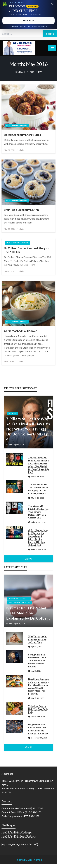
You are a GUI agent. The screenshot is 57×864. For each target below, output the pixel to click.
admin (21, 150)
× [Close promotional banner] (52, 3)
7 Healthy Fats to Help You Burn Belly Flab (38, 709)
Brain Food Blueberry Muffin (21, 209)
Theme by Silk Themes (28, 859)
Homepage (20, 72)
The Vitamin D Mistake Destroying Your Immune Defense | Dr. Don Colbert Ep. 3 (38, 512)
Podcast (13, 413)
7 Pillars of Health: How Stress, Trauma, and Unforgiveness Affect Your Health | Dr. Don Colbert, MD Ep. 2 (38, 464)
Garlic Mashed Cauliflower (20, 331)
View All (28, 559)
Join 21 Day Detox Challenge (16, 832)
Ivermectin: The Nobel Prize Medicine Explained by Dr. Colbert (28, 613)
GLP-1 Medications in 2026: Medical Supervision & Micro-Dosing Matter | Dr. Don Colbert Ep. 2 (38, 537)
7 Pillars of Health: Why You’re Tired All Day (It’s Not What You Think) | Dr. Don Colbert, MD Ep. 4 (28, 429)
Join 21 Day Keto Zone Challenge (19, 836)
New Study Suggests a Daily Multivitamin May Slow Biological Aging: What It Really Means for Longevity (38, 686)
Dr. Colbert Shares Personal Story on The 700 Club (26, 250)
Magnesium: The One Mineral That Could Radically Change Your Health (38, 729)
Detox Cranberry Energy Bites (22, 134)
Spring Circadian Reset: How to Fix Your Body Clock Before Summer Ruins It (37, 660)
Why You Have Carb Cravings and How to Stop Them (38, 639)
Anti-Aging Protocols (19, 599)
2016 (32, 72)
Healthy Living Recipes (16, 125)
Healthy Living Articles (17, 243)
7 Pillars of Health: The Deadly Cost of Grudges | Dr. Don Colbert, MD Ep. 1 (38, 489)
